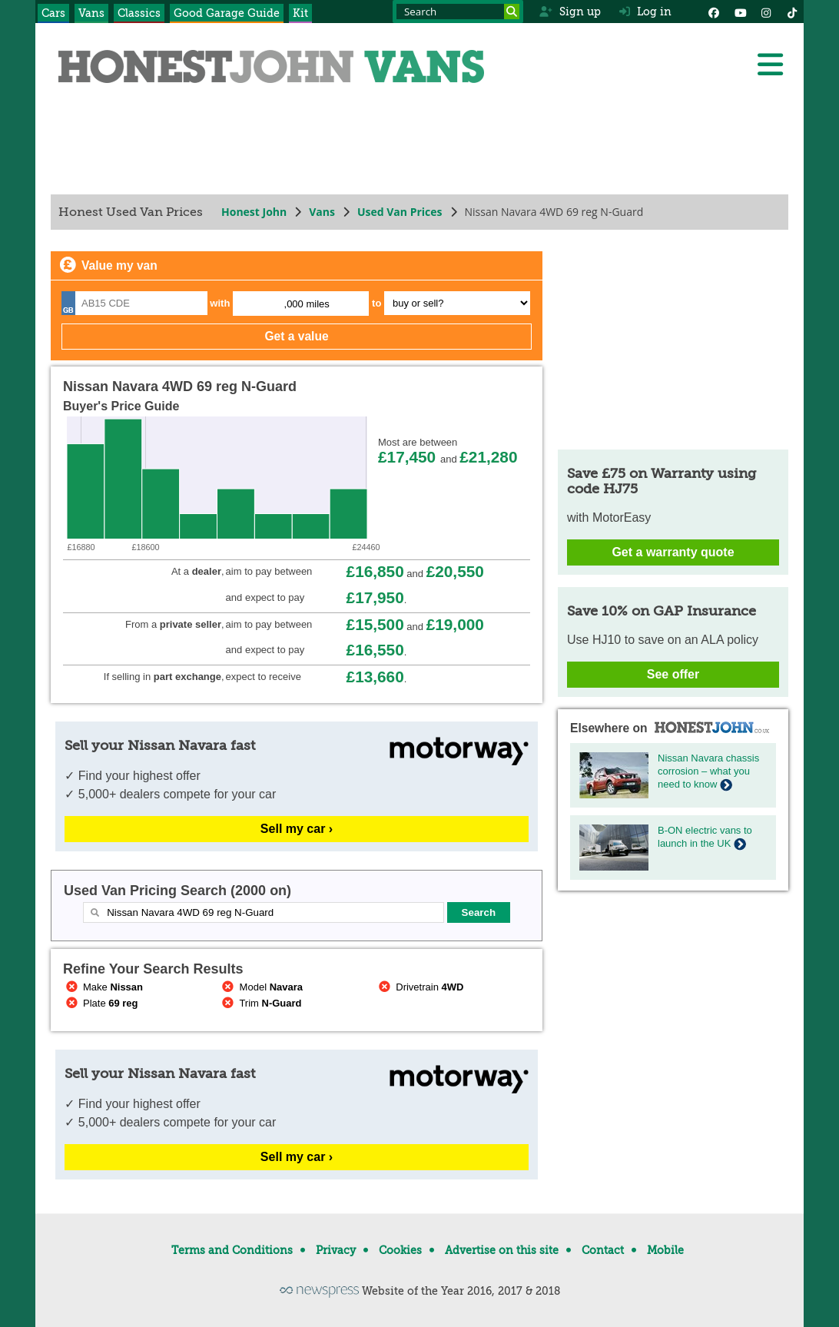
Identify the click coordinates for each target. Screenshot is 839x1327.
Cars (53, 13)
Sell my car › (296, 828)
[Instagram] (766, 11)
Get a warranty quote (673, 552)
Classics (139, 13)
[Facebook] (713, 11)
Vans (91, 13)
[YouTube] (739, 11)
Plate (100, 1003)
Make (103, 987)
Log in (645, 11)
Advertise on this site (502, 1250)
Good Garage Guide (227, 13)
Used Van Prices (400, 211)
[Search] (511, 11)
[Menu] (769, 64)
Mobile (665, 1250)
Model (261, 987)
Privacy (336, 1250)
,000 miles (307, 304)
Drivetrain (419, 987)
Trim (261, 1003)
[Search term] (458, 11)
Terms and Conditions (232, 1250)
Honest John (254, 211)
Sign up (570, 11)
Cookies (400, 1250)
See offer (673, 674)
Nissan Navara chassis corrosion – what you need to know (708, 771)
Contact (603, 1250)
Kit (300, 13)
